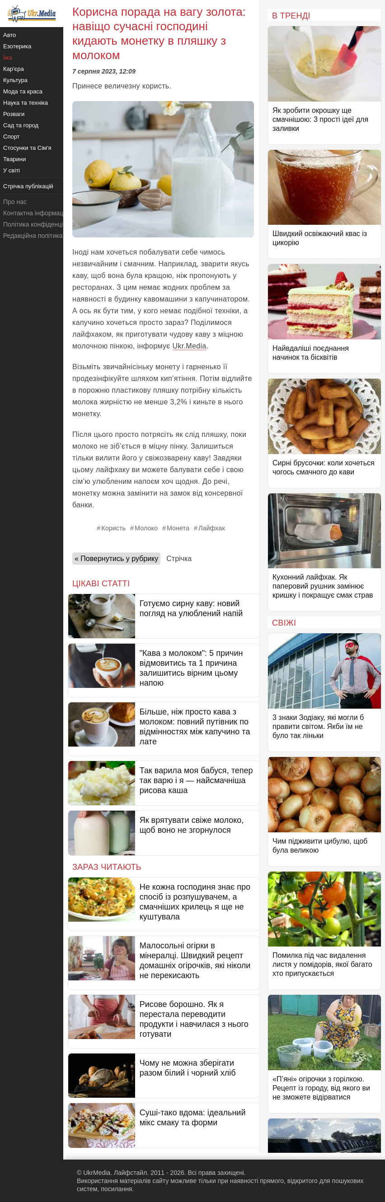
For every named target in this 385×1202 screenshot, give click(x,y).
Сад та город (20, 125)
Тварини (14, 159)
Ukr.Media (190, 346)
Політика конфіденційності (42, 224)
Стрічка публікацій (28, 186)
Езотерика (17, 46)
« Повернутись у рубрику (116, 558)
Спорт (11, 136)
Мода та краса (22, 91)
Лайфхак (211, 528)
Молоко (146, 528)
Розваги (13, 114)
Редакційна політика (32, 235)
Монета (178, 528)
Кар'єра (13, 68)
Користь (113, 528)
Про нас (15, 201)
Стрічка (179, 558)
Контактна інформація (35, 213)
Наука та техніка (25, 102)
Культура (15, 80)
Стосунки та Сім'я (27, 147)
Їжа (7, 57)
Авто (9, 35)
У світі (11, 170)
